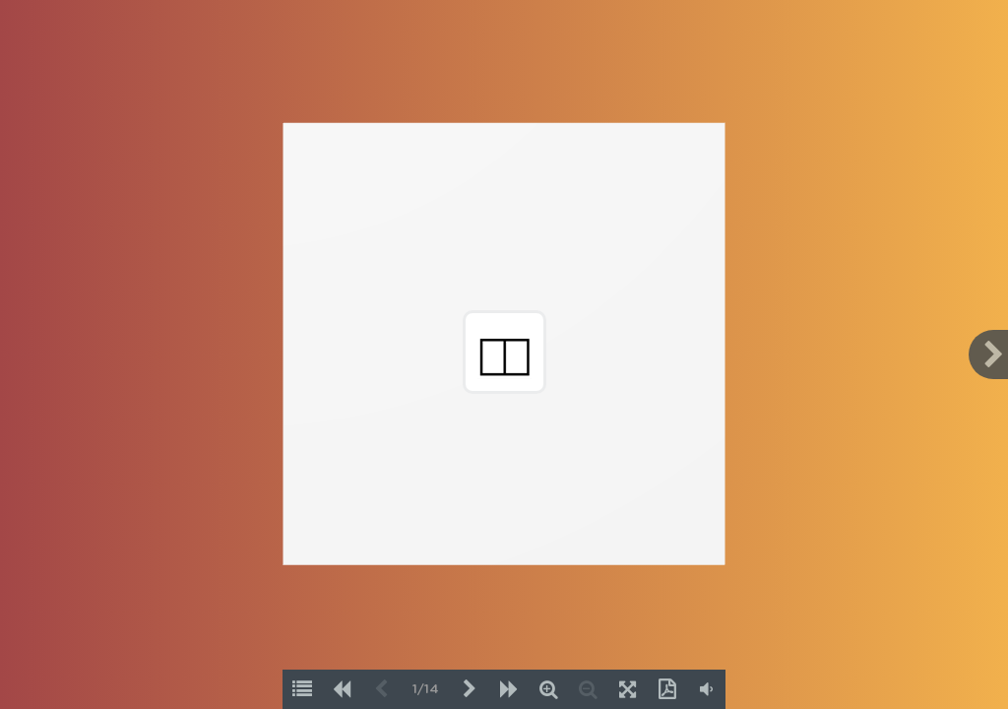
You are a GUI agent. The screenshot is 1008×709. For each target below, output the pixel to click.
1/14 (425, 689)
